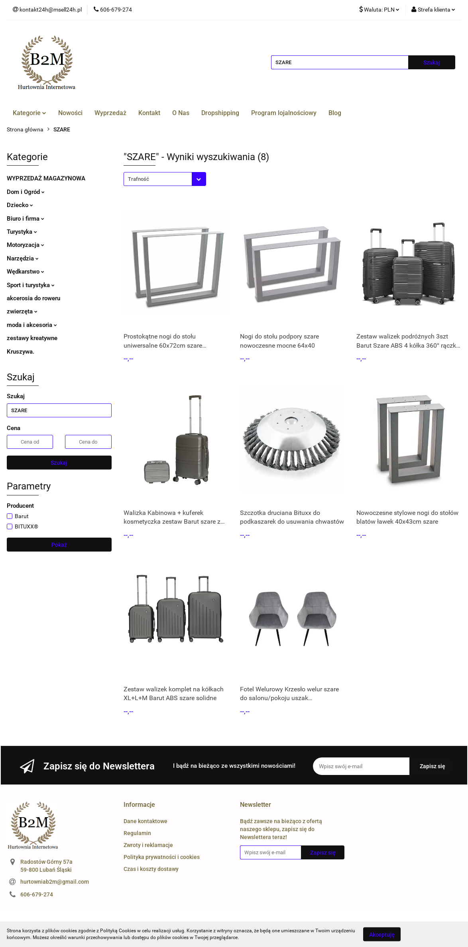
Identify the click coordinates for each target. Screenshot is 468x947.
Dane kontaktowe (145, 821)
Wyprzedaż (110, 113)
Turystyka (22, 231)
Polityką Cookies (118, 930)
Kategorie (29, 113)
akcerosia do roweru (33, 298)
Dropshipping (220, 113)
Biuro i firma (25, 218)
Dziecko (20, 205)
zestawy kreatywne (32, 338)
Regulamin (137, 833)
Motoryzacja (25, 244)
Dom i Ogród (26, 192)
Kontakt (149, 113)
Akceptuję (382, 934)
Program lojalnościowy (284, 113)
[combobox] (165, 179)
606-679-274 (36, 894)
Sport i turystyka (31, 285)
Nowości (70, 113)
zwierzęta (22, 311)
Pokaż (59, 545)
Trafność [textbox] (138, 179)
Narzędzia (23, 258)
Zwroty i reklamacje (148, 845)
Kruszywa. (20, 351)
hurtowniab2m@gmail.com (54, 882)
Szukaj (59, 463)
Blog (334, 113)
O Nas (180, 113)
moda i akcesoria (32, 325)
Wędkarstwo (25, 271)
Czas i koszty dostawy (151, 869)
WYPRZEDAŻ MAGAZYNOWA (46, 178)
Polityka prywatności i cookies (162, 857)
